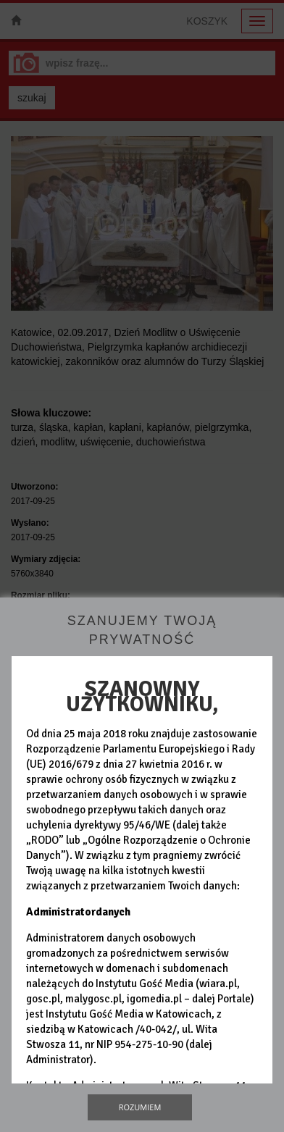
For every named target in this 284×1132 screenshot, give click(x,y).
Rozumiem (140, 1107)
